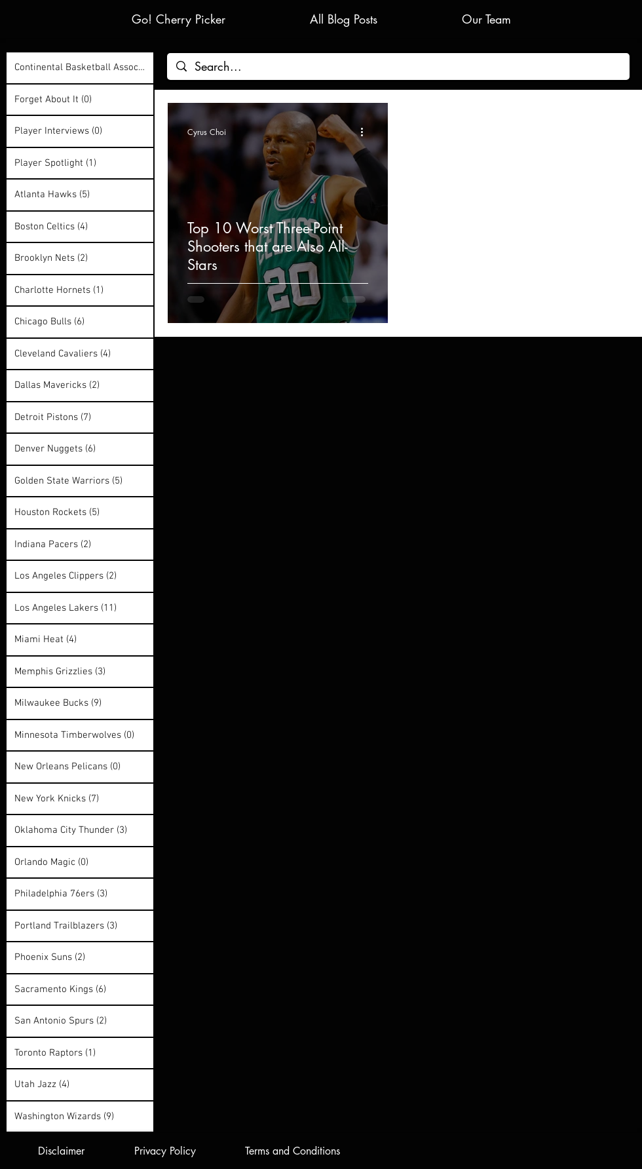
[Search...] (398, 66)
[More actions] (366, 132)
